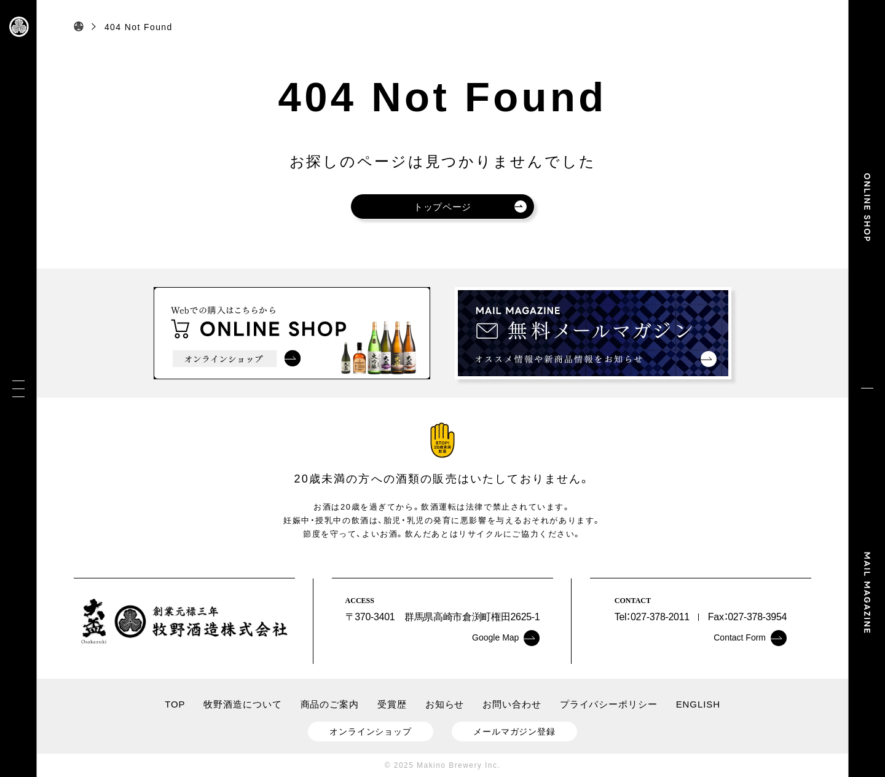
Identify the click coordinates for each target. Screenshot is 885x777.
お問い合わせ (511, 704)
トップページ (470, 206)
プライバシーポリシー (609, 704)
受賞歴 (392, 704)
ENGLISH (698, 704)
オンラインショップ (370, 731)
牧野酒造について (242, 704)
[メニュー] (18, 389)
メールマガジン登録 (514, 731)
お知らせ (445, 704)
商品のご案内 (330, 704)
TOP (175, 704)
